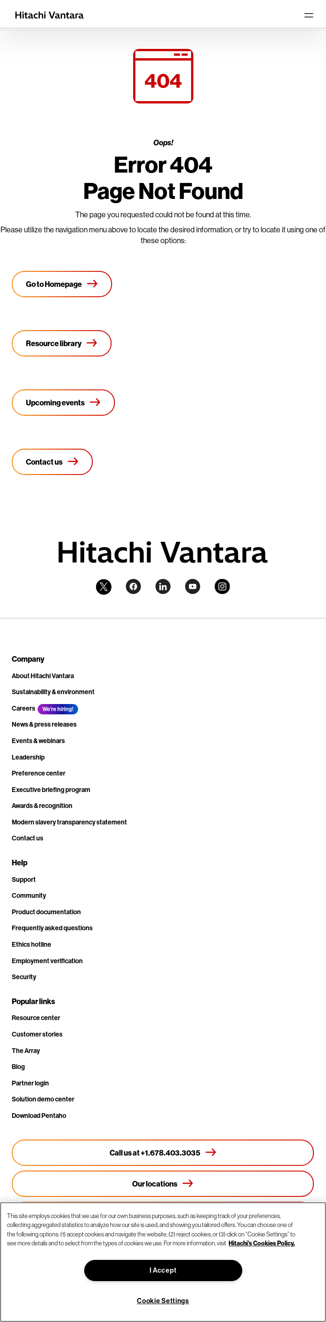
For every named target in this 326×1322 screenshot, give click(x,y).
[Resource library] (62, 343)
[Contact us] (52, 462)
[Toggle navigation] (309, 15)
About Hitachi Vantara (43, 676)
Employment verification (47, 961)
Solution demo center (43, 1099)
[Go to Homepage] (62, 284)
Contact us (27, 838)
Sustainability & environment (53, 692)
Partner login (30, 1083)
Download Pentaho (39, 1116)
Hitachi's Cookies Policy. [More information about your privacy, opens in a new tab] (262, 1243)
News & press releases (44, 724)
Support (24, 880)
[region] (163, 1262)
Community (29, 896)
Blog (18, 1067)
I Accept (163, 1271)
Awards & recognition (42, 806)
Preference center (38, 773)
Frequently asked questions (52, 928)
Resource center (36, 1018)
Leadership (28, 757)
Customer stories (37, 1034)
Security (24, 977)
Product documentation (46, 912)
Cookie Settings (163, 1301)
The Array (26, 1051)
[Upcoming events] (63, 402)
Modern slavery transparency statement (69, 822)
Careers (23, 708)
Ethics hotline (31, 945)
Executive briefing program (51, 790)
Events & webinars (38, 741)
